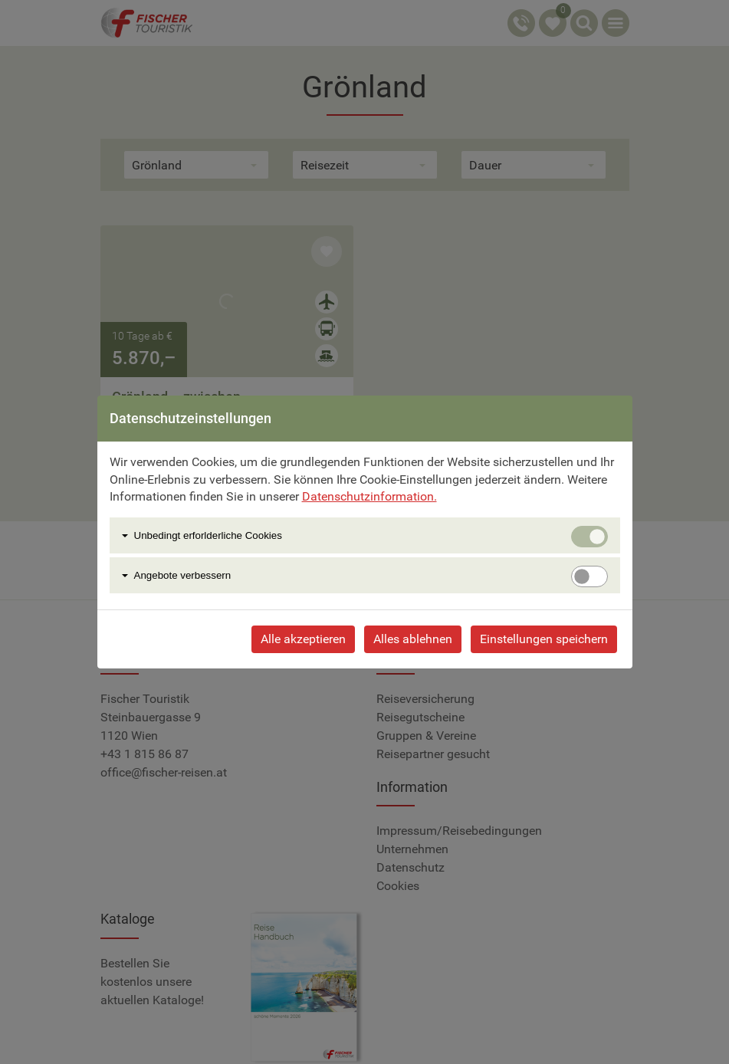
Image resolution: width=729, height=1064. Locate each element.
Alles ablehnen (412, 639)
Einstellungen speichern (544, 639)
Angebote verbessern (183, 575)
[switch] (589, 576)
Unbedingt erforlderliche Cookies (208, 535)
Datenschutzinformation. (369, 496)
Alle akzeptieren (303, 639)
